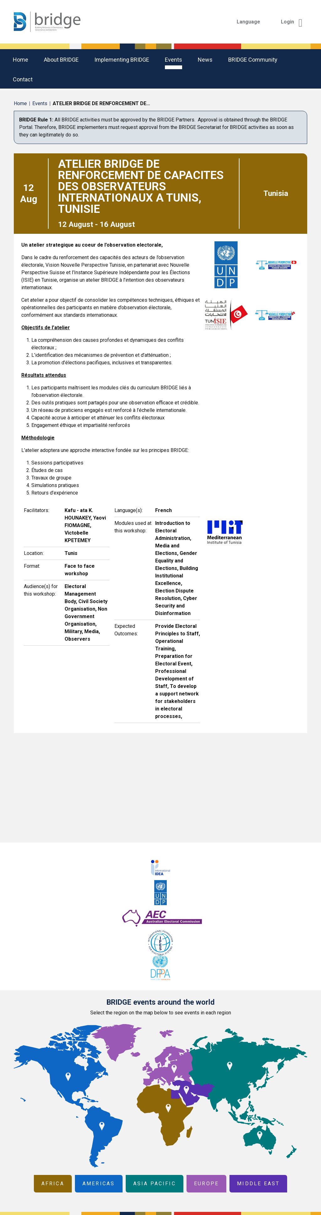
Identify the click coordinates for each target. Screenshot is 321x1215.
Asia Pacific (154, 1184)
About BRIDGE (61, 59)
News (205, 59)
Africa (52, 1184)
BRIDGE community (252, 59)
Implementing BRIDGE (121, 59)
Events (173, 59)
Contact (23, 79)
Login (292, 21)
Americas (98, 1184)
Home (20, 59)
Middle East (258, 1184)
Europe (206, 1184)
